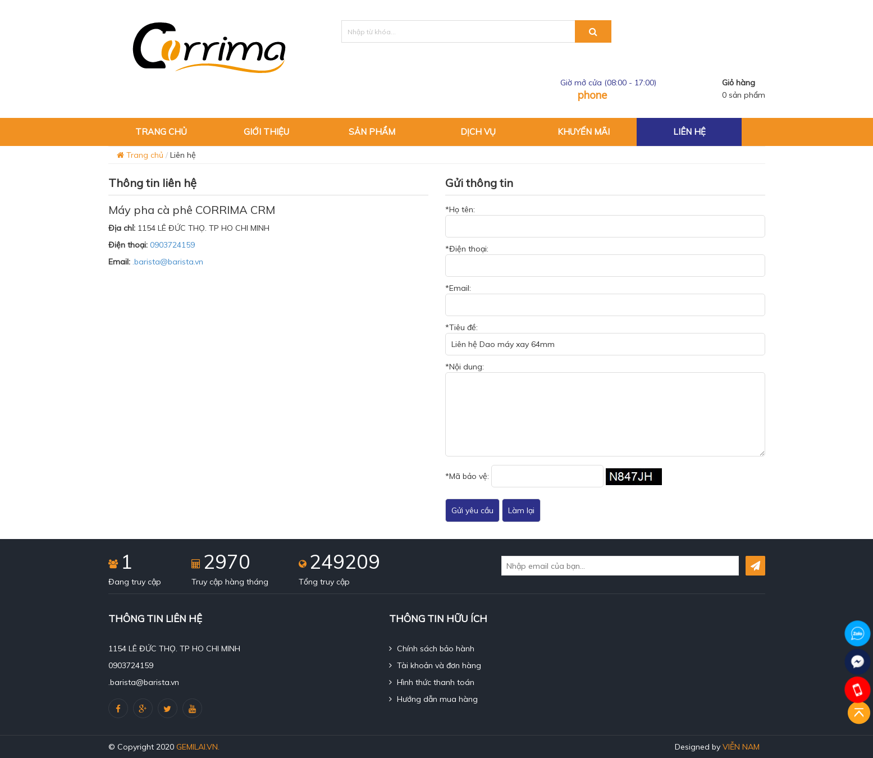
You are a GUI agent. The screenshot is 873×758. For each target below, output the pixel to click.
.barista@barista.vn (167, 262)
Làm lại (521, 510)
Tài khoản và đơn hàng (435, 665)
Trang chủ (140, 155)
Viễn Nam (741, 747)
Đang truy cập (134, 582)
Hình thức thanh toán (431, 682)
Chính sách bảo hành (431, 648)
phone (592, 95)
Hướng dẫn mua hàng (433, 699)
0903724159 (172, 245)
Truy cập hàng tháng (229, 582)
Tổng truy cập (324, 582)
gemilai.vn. (198, 747)
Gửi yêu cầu (472, 510)
